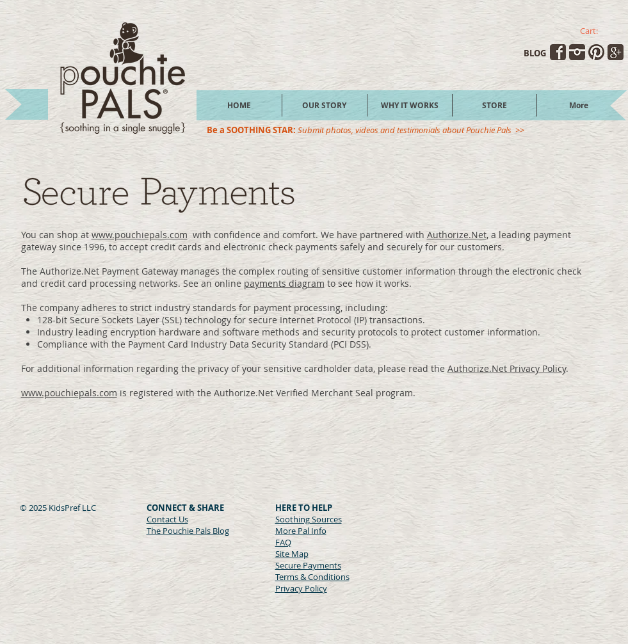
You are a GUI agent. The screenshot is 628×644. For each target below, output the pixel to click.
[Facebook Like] (171, 546)
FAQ (283, 542)
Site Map (292, 553)
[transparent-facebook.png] (558, 52)
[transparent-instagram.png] (577, 52)
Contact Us (167, 519)
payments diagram (284, 283)
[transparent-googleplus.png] (616, 52)
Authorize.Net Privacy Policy (506, 368)
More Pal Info (300, 530)
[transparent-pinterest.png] (596, 52)
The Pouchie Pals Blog (188, 530)
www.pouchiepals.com (140, 235)
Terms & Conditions (312, 577)
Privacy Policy (301, 588)
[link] (596, 31)
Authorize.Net (457, 235)
